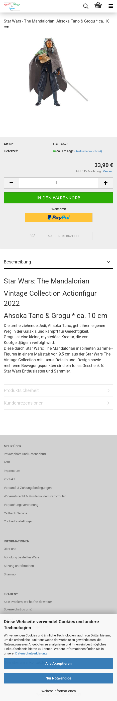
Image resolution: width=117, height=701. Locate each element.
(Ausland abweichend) (88, 151)
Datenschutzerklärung (31, 653)
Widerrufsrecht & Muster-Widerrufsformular (35, 496)
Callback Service (15, 513)
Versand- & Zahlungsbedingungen (28, 488)
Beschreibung (17, 261)
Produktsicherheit (21, 390)
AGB (7, 462)
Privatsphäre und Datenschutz (25, 454)
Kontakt (9, 479)
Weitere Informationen (58, 691)
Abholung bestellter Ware (21, 557)
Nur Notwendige (58, 678)
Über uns (10, 549)
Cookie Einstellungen (18, 521)
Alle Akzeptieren (58, 663)
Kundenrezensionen (24, 403)
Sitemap (10, 574)
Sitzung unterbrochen (19, 566)
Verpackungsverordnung (21, 505)
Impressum (12, 471)
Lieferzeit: (11, 151)
